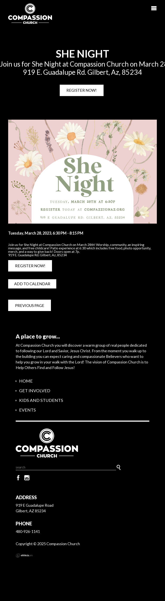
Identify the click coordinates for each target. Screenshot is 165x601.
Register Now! (81, 90)
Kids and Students (41, 400)
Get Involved (34, 390)
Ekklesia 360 (24, 555)
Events (27, 409)
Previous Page (29, 305)
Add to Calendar (32, 283)
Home (26, 380)
